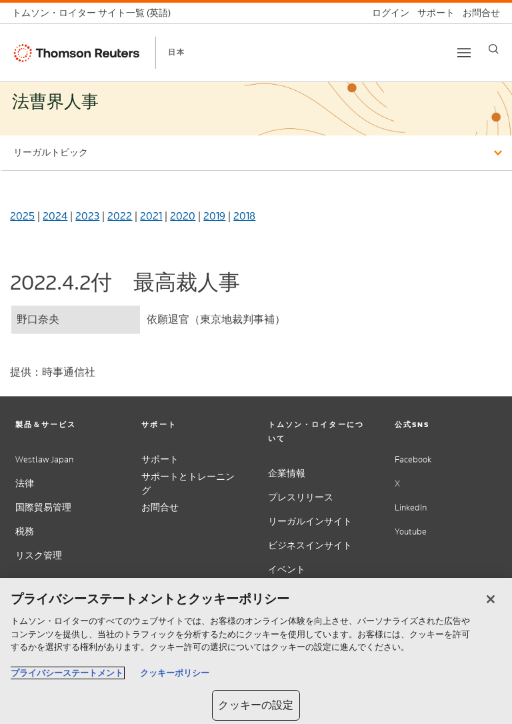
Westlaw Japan (44, 459)
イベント (286, 569)
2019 (214, 216)
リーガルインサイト (310, 521)
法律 (24, 483)
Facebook (413, 459)
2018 (244, 216)
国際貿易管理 (43, 507)
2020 (182, 216)
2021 (151, 216)
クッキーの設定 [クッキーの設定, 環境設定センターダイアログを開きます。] (255, 705)
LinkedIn (411, 507)
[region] (256, 651)
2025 (22, 216)
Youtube (411, 531)
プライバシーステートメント (67, 673)
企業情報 (286, 473)
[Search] (493, 49)
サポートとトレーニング (188, 484)
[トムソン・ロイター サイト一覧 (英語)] (95, 13)
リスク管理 (38, 555)
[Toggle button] (464, 52)
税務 (24, 531)
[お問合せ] (477, 13)
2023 (87, 216)
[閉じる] (490, 599)
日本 (176, 52)
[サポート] (432, 13)
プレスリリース (300, 497)
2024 (55, 216)
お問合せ (160, 507)
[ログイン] (386, 13)
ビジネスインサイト (310, 545)
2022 (119, 216)
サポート (160, 459)
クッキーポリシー (174, 673)
